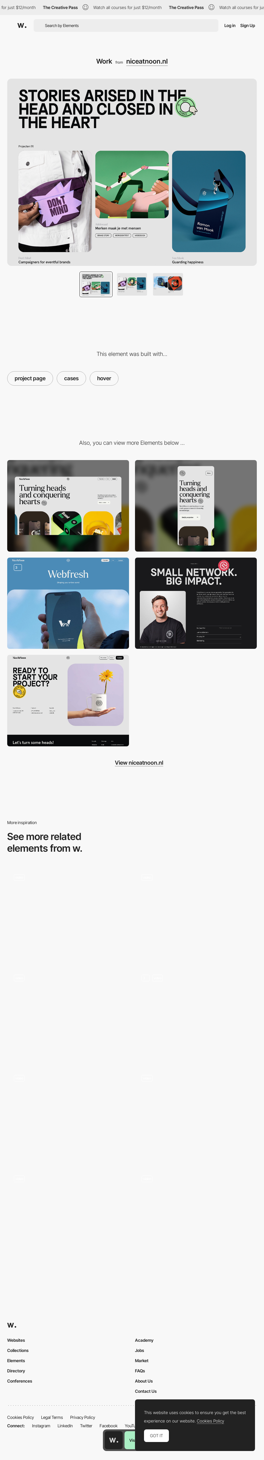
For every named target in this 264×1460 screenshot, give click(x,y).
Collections (17, 1350)
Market (141, 1360)
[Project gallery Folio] (196, 913)
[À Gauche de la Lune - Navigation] (68, 911)
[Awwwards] (21, 25)
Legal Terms (52, 1417)
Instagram (41, 1425)
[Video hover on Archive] (196, 1214)
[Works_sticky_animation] (196, 1013)
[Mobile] (196, 506)
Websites (16, 1340)
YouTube (132, 1425)
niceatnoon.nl (147, 61)
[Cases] (68, 1013)
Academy (144, 1340)
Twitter (86, 1425)
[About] (196, 603)
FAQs (140, 1370)
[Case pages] (68, 603)
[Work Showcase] (68, 1214)
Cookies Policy (20, 1417)
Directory (16, 1370)
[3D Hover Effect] (68, 1114)
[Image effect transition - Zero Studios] (196, 1111)
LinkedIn (65, 1425)
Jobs (139, 1350)
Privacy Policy (82, 1417)
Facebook (109, 1425)
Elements (16, 1360)
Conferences (19, 1380)
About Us (144, 1380)
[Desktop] (68, 506)
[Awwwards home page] (114, 1440)
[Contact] (68, 700)
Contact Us (146, 1391)
